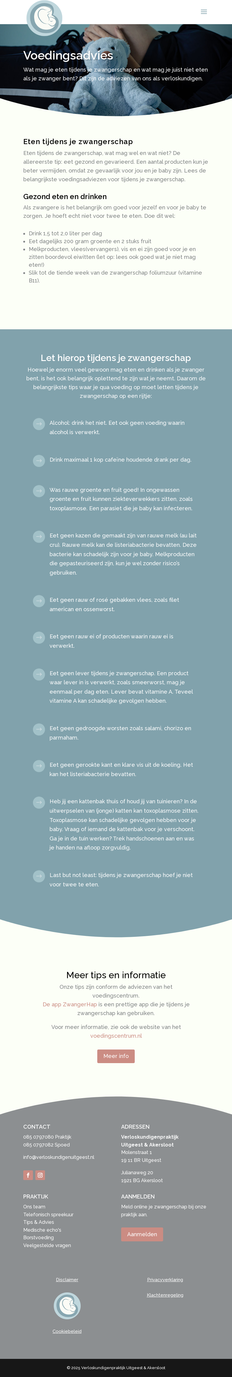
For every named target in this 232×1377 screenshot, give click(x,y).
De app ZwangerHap (70, 1004)
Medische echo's (42, 1230)
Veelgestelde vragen (47, 1245)
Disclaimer (67, 1279)
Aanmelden (142, 1234)
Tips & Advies (38, 1222)
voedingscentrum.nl (116, 1036)
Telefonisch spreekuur (48, 1214)
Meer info (116, 1056)
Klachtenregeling (165, 1295)
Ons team (34, 1207)
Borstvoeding (38, 1237)
